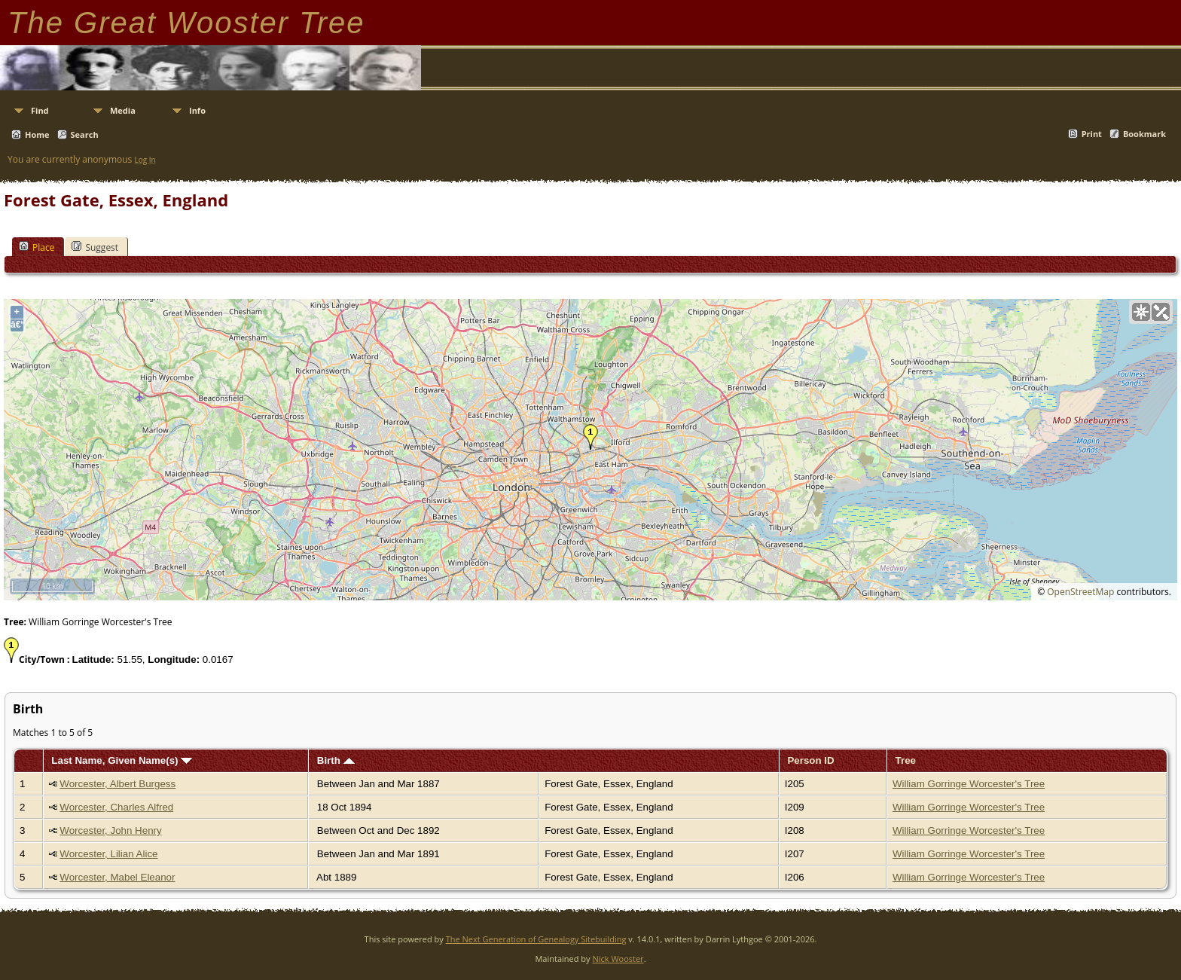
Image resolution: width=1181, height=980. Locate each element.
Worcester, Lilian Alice (108, 853)
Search (85, 134)
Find (40, 110)
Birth (336, 760)
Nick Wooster (617, 958)
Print (1092, 133)
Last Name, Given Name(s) (121, 760)
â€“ (17, 324)
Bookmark (1144, 133)
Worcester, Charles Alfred (116, 807)
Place (36, 247)
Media (123, 110)
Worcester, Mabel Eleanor (117, 877)
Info (197, 110)
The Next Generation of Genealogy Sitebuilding (536, 939)
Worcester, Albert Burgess (117, 783)
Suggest (95, 247)
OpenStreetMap (1080, 591)
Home (37, 134)
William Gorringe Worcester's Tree (969, 783)
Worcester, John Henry (110, 830)
